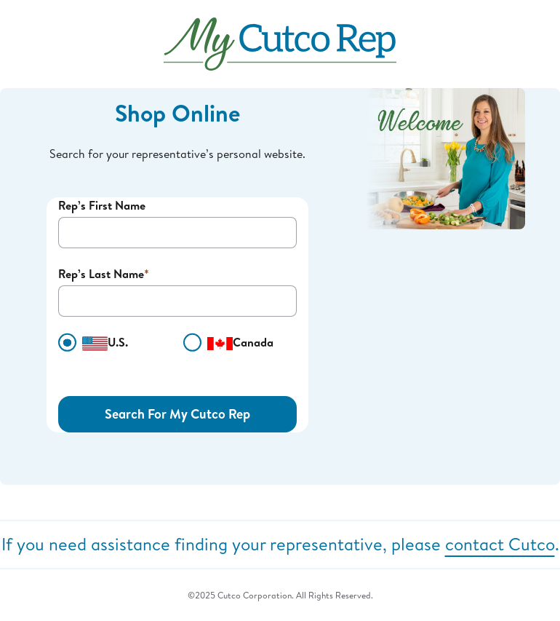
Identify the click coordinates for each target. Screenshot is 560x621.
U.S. (93, 343)
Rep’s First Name (101, 205)
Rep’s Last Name (101, 274)
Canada (228, 343)
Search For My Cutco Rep (177, 414)
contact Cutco (500, 543)
